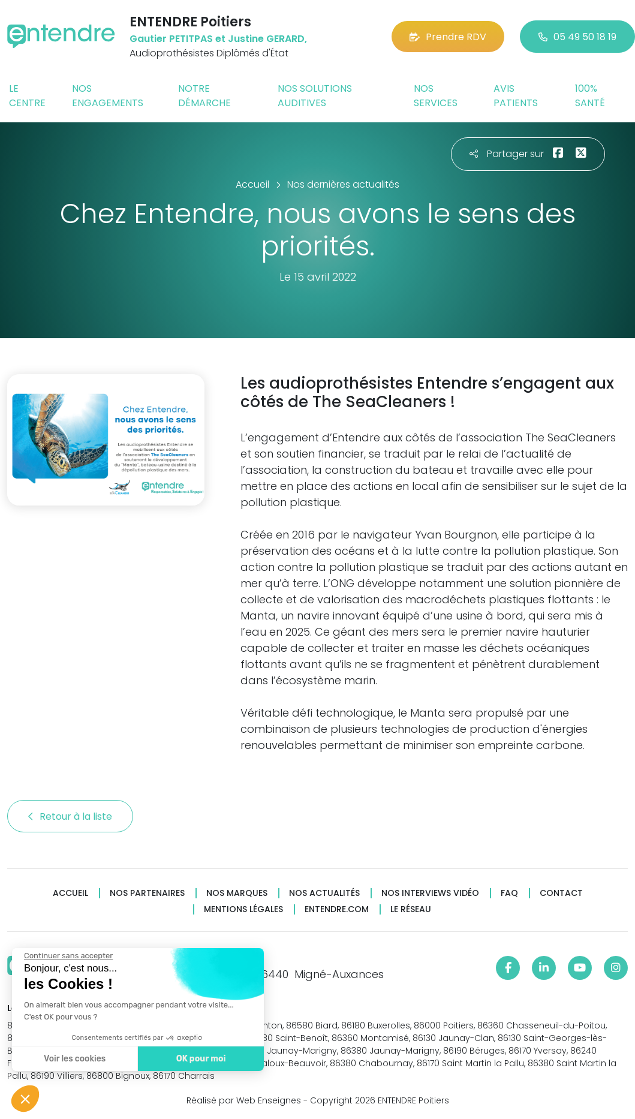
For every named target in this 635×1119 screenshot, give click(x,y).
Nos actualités (324, 893)
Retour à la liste (70, 816)
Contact (561, 893)
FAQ (509, 893)
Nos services (436, 96)
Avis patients (515, 96)
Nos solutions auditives (315, 96)
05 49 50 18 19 (577, 37)
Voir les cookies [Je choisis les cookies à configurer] (74, 1059)
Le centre (27, 96)
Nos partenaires (147, 893)
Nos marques (236, 893)
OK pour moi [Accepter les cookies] (200, 1059)
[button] (25, 1098)
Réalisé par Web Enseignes (243, 1100)
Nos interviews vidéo (430, 893)
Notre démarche (204, 96)
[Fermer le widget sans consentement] (67, 956)
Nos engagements (107, 96)
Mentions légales (243, 909)
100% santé (590, 96)
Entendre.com (337, 909)
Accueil (70, 893)
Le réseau (410, 909)
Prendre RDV (448, 37)
